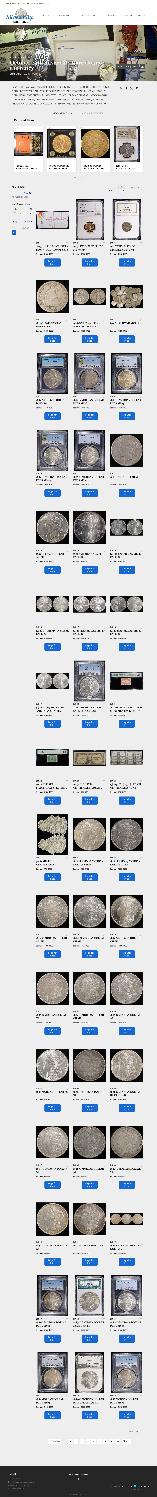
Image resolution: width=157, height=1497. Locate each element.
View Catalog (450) (127, 66)
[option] (28, 149)
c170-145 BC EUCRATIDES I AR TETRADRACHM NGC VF (127, 167)
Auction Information (93, 113)
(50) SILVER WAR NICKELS (125, 323)
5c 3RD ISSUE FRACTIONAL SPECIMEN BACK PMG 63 (126, 709)
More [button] (110, 15)
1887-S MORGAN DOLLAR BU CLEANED (125, 1093)
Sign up (127, 15)
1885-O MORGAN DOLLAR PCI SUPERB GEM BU (88, 1401)
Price (14, 221)
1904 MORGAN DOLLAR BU (89, 1245)
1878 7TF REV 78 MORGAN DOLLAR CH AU (88, 862)
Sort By (121, 187)
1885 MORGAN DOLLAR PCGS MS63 (50, 1401)
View (133, 187)
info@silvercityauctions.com (40, 3)
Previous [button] (18, 151)
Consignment (88, 15)
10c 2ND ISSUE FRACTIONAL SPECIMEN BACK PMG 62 (51, 788)
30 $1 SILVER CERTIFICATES (45, 862)
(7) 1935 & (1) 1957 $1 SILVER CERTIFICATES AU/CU (126, 786)
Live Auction (21, 57)
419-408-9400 (19, 3)
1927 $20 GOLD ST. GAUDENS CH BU (59, 167)
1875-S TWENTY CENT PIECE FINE (49, 324)
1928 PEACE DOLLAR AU (124, 477)
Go (14, 232)
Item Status (17, 204)
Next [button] (139, 151)
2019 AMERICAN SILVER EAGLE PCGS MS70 (87, 709)
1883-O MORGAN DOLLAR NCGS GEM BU (88, 1324)
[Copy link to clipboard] (121, 88)
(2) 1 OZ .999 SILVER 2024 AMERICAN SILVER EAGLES (50, 711)
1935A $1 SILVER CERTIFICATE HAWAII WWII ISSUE (86, 788)
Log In (141, 15)
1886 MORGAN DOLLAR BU (52, 1091)
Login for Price (52, 262)
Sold (22, 213)
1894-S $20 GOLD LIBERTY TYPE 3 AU (93, 167)
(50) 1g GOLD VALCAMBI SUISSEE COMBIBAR (26, 167)
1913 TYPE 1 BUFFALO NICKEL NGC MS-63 (122, 248)
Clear (27, 204)
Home (46, 15)
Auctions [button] (65, 15)
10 (118, 1441)
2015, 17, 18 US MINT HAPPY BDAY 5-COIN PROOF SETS (52, 248)
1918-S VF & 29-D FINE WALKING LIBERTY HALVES (86, 326)
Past (22, 209)
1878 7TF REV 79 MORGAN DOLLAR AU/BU (125, 862)
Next (126, 1441)
